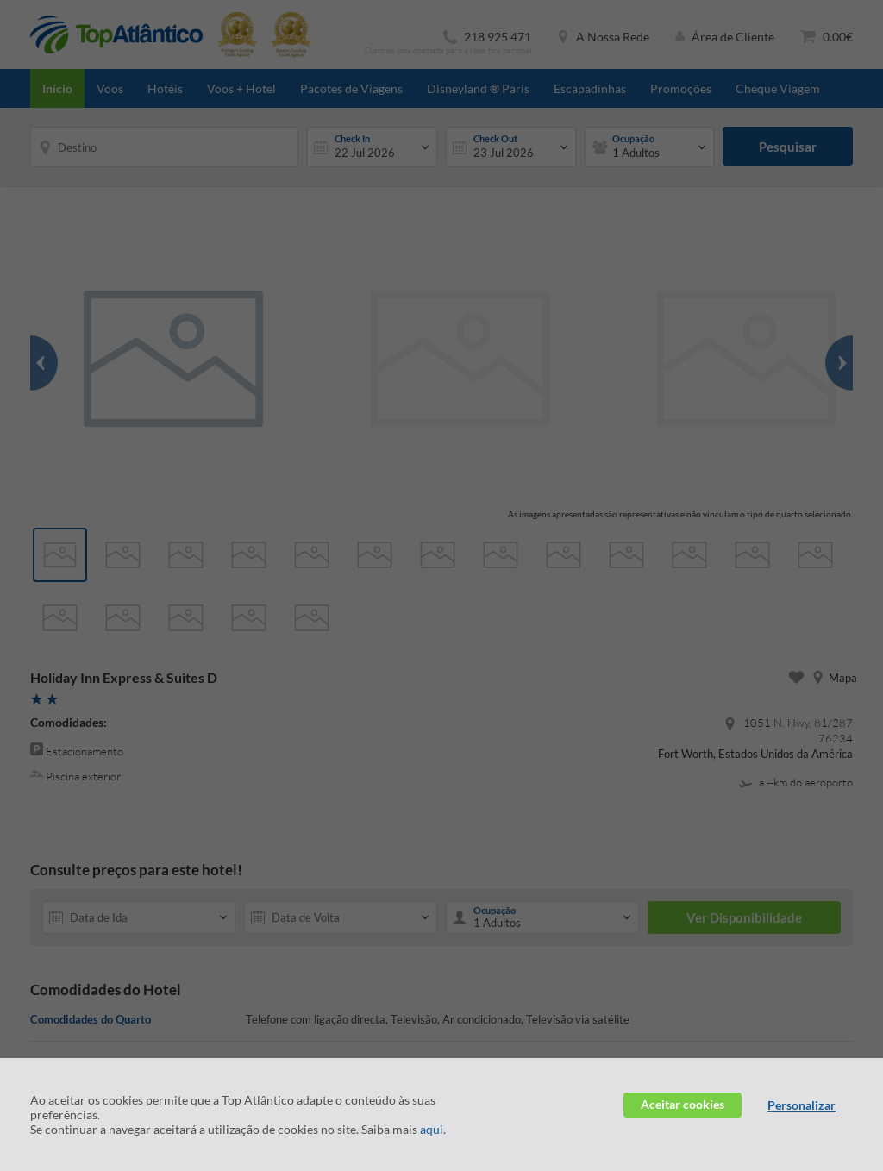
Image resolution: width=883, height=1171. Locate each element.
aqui (431, 1129)
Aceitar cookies (682, 1104)
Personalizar (801, 1105)
